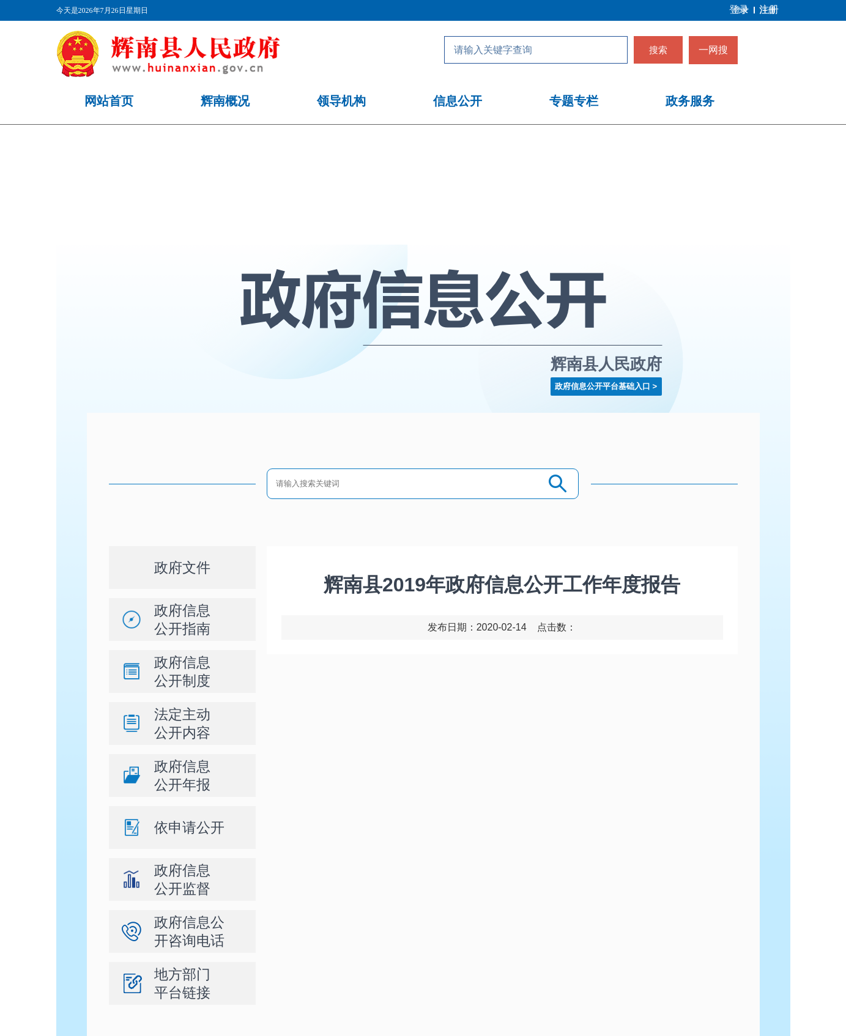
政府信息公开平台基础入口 (602, 386)
